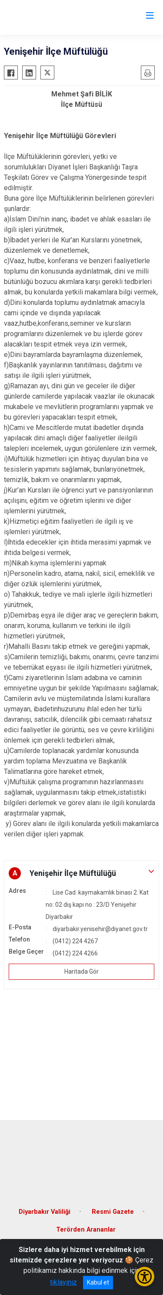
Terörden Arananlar (86, 1229)
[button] (81, 873)
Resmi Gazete (113, 1212)
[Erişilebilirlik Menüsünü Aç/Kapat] (144, 1276)
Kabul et (98, 1282)
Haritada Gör (81, 971)
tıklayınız (63, 1282)
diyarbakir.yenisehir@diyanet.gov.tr (100, 928)
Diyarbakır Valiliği (44, 1212)
